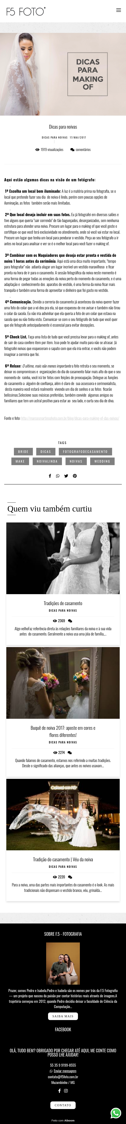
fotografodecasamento (85, 451)
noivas (76, 461)
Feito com (62, 1120)
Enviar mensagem (65, 1071)
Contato (63, 1105)
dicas (45, 451)
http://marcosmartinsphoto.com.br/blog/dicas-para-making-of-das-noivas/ (70, 418)
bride (23, 451)
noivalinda (47, 461)
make (20, 461)
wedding (102, 461)
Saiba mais (63, 1016)
